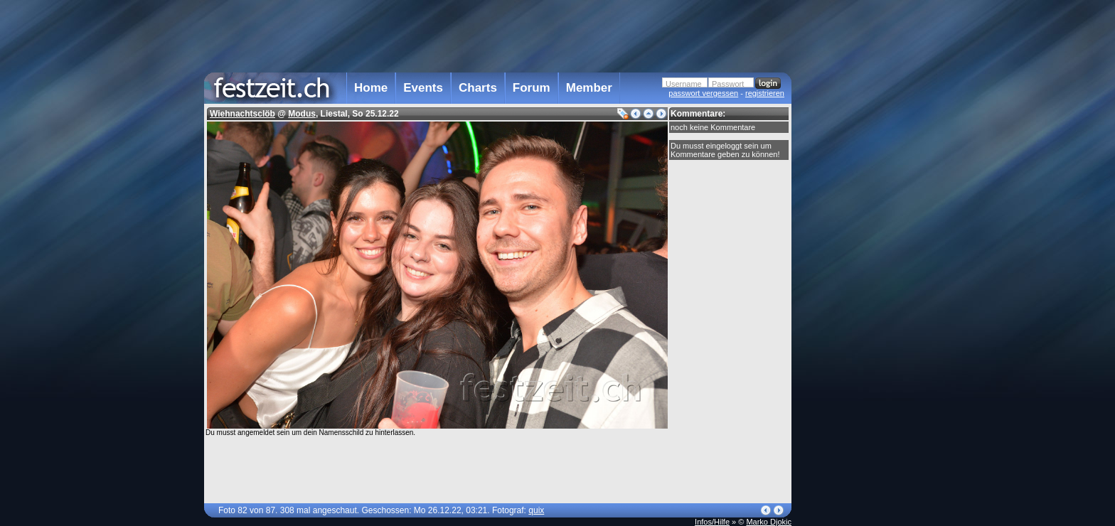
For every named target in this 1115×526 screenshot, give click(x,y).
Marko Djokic (768, 521)
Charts (478, 88)
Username (684, 84)
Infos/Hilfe (712, 521)
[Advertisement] (854, 286)
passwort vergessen (703, 93)
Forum (531, 88)
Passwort (728, 84)
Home (371, 88)
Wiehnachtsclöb (242, 114)
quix (536, 510)
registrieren (764, 93)
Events (423, 88)
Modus (302, 114)
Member (589, 88)
